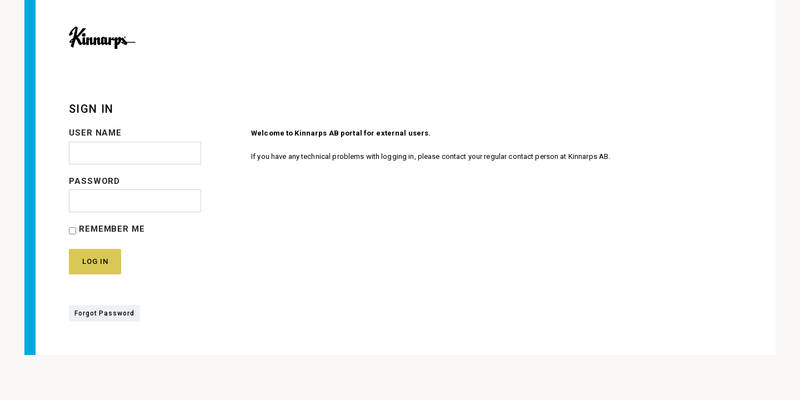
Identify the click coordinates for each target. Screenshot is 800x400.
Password (94, 181)
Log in (95, 261)
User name (95, 133)
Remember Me (107, 229)
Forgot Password (104, 313)
